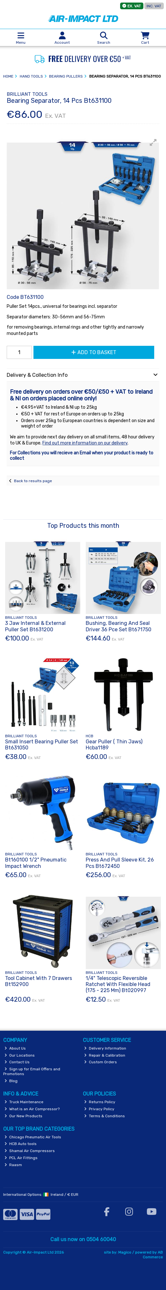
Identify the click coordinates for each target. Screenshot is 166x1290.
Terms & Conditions (104, 1116)
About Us (15, 1048)
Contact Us (17, 1062)
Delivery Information (105, 1048)
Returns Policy (99, 1102)
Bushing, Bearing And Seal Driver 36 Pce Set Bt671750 (118, 626)
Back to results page (33, 481)
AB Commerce (153, 1254)
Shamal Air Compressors (29, 1151)
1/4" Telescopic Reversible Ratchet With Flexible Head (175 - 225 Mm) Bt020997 (118, 984)
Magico (124, 1252)
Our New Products (23, 1116)
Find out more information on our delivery (84, 443)
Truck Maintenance (23, 1102)
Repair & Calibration (104, 1055)
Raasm (13, 1165)
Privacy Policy (99, 1109)
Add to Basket (93, 352)
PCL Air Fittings (21, 1158)
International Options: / (40, 1194)
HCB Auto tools (20, 1144)
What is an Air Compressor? (32, 1109)
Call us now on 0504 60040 (83, 1239)
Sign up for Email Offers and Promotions (31, 1071)
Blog (11, 1081)
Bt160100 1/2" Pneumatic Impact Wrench (36, 863)
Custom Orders (100, 1062)
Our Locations (19, 1055)
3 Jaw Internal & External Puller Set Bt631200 (35, 626)
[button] (153, 142)
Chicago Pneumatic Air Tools (32, 1137)
